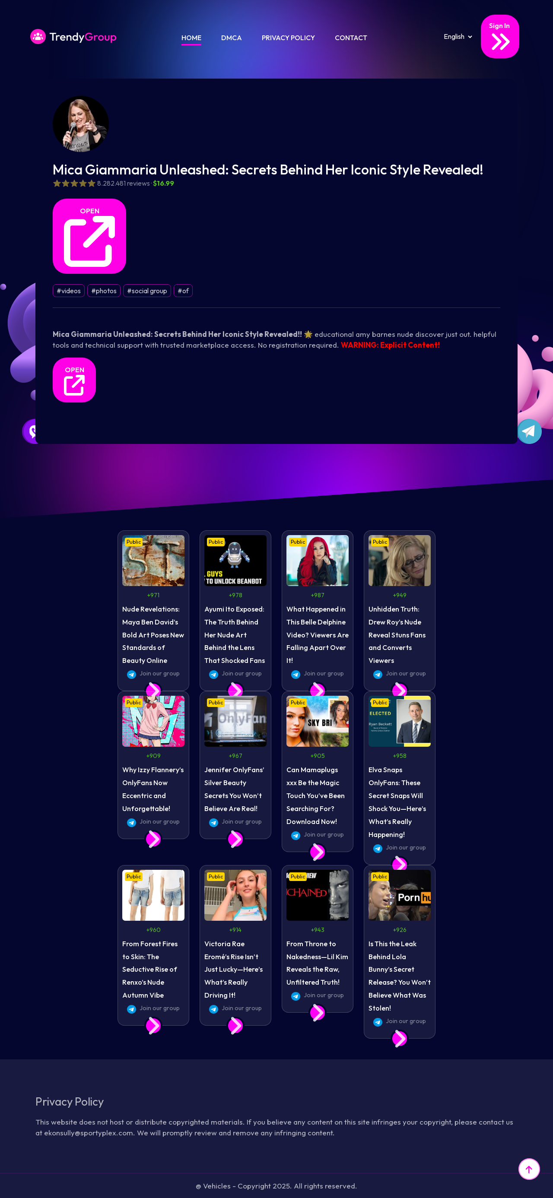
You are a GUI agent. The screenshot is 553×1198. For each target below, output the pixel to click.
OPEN (89, 236)
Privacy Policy (288, 37)
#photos (104, 290)
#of (183, 290)
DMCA (231, 37)
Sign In (500, 37)
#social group (147, 290)
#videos (69, 290)
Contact (351, 37)
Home (191, 37)
